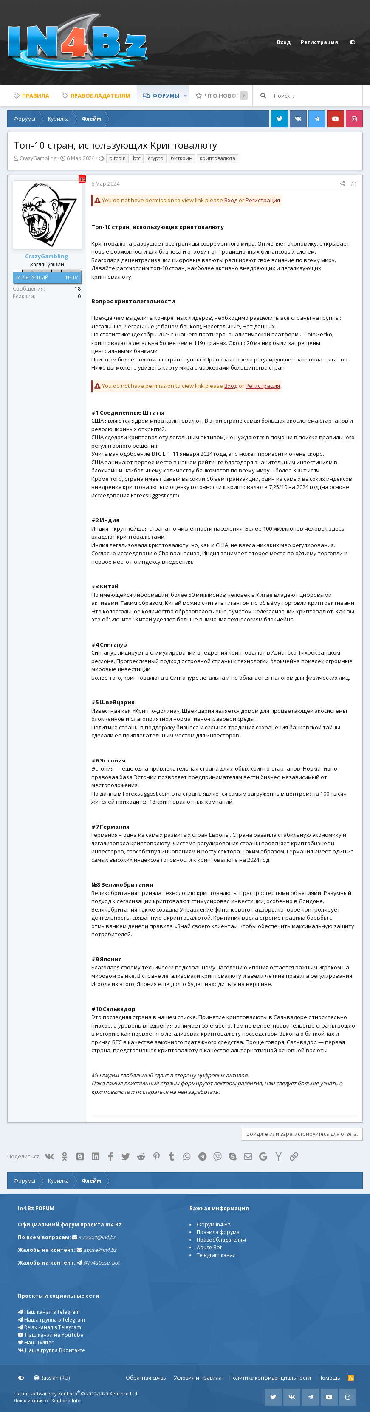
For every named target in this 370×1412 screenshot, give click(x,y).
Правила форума (218, 1232)
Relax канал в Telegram (49, 1327)
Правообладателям (221, 1239)
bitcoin (117, 158)
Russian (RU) (52, 1377)
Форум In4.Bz (213, 1224)
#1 (354, 183)
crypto (156, 158)
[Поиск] (318, 95)
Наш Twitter (36, 1342)
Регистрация (263, 200)
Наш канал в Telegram (49, 1312)
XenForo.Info (66, 1400)
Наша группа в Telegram (51, 1319)
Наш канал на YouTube (50, 1335)
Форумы (166, 95)
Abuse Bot (209, 1247)
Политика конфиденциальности (270, 1377)
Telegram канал (216, 1255)
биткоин (181, 158)
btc (137, 158)
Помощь (329, 1377)
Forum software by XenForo (76, 1393)
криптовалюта (217, 158)
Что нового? (226, 95)
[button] (185, 95)
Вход (230, 200)
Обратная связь (146, 1377)
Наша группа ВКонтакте (51, 1350)
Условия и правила (198, 1377)
